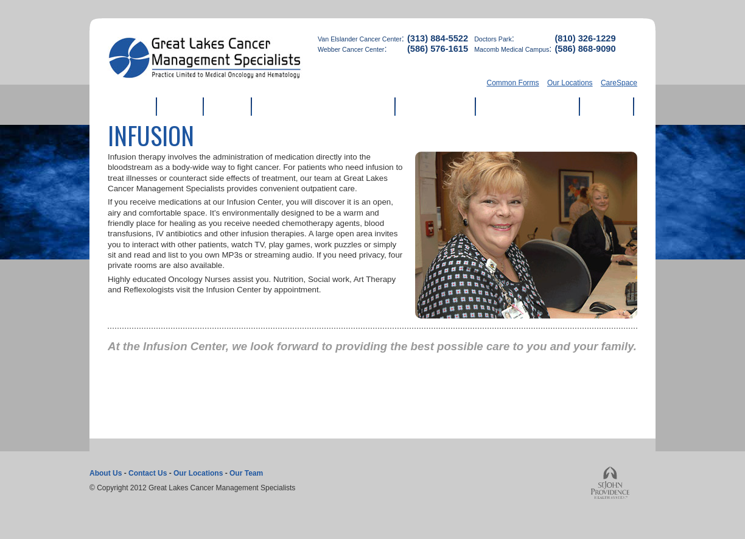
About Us (105, 473)
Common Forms (513, 83)
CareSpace (619, 83)
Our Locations (570, 83)
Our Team (246, 473)
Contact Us (147, 473)
